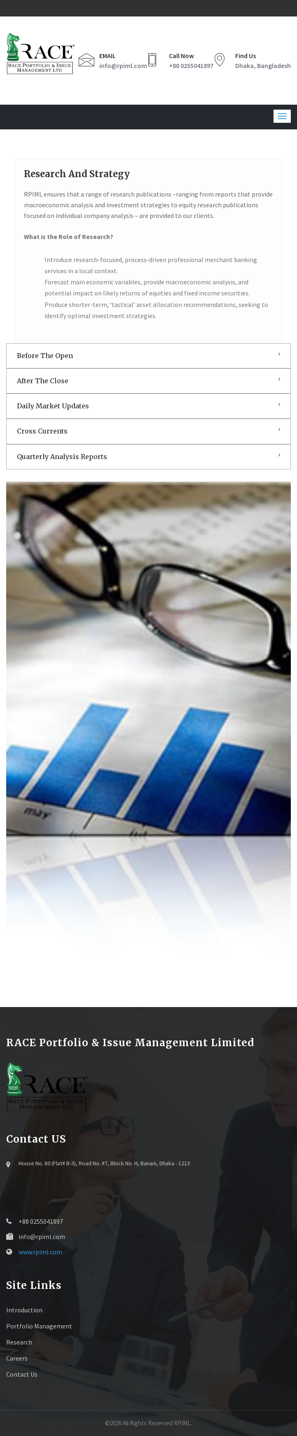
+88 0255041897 (191, 65)
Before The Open (45, 355)
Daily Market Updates (53, 406)
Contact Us (21, 1374)
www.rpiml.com (40, 1252)
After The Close (42, 381)
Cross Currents (42, 431)
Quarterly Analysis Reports (62, 456)
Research (19, 1342)
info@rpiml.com (123, 65)
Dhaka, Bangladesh (263, 65)
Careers (17, 1358)
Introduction (24, 1310)
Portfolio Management (39, 1326)
